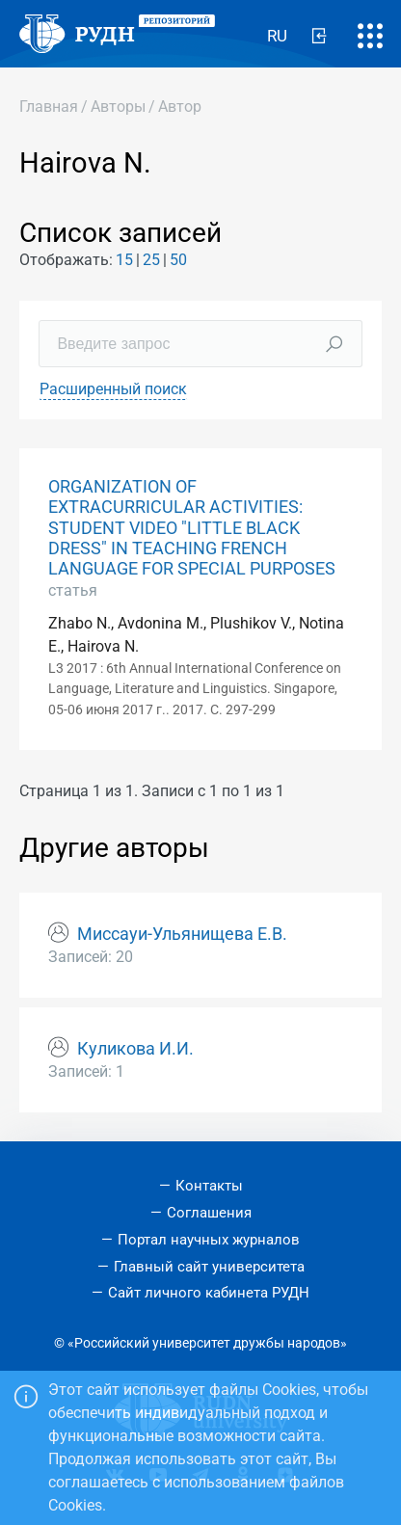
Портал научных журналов (209, 1239)
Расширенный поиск (113, 389)
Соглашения (209, 1212)
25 (151, 260)
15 (124, 260)
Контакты (209, 1185)
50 (178, 260)
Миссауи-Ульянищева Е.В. (182, 934)
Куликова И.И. (135, 1048)
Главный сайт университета (209, 1266)
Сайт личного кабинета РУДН (208, 1292)
